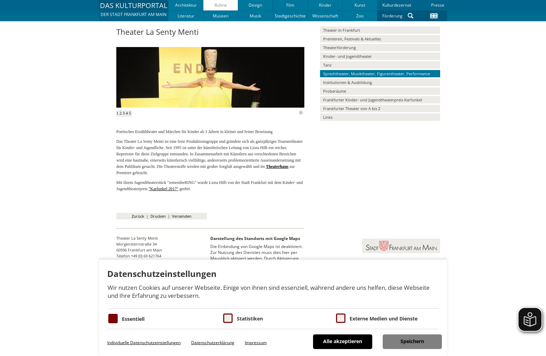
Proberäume (334, 91)
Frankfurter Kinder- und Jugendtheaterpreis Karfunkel (372, 99)
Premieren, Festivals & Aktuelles (352, 38)
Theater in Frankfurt (341, 30)
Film (290, 5)
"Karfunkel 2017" (163, 188)
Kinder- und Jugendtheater (347, 56)
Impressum (256, 343)
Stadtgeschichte (290, 16)
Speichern (412, 341)
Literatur (186, 16)
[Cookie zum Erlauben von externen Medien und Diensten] (340, 318)
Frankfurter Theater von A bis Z (351, 108)
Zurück (138, 216)
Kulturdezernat (396, 5)
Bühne (220, 5)
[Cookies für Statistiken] (228, 318)
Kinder (325, 5)
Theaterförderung (339, 47)
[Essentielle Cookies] (113, 318)
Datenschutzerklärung (212, 343)
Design (255, 5)
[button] (133, 10)
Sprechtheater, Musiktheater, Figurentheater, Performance (376, 73)
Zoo (360, 16)
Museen (220, 16)
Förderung (392, 16)
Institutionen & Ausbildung (347, 82)
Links (328, 117)
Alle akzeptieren (342, 341)
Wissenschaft (325, 16)
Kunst (359, 5)
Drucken (158, 216)
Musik (255, 16)
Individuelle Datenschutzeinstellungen (144, 343)
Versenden (182, 216)
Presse (437, 5)
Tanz (327, 65)
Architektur (186, 5)
